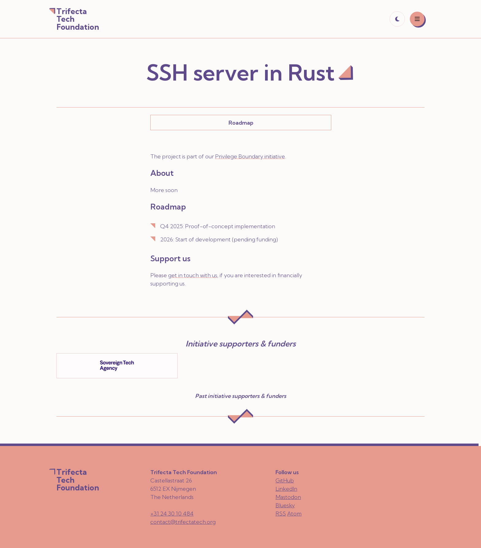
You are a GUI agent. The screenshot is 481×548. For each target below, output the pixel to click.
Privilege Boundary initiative (250, 156)
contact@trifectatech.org (183, 521)
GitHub (284, 480)
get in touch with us (192, 275)
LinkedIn (286, 488)
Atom (294, 513)
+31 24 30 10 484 (172, 513)
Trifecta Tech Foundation (77, 19)
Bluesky (285, 505)
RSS (280, 513)
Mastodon (288, 497)
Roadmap (241, 122)
